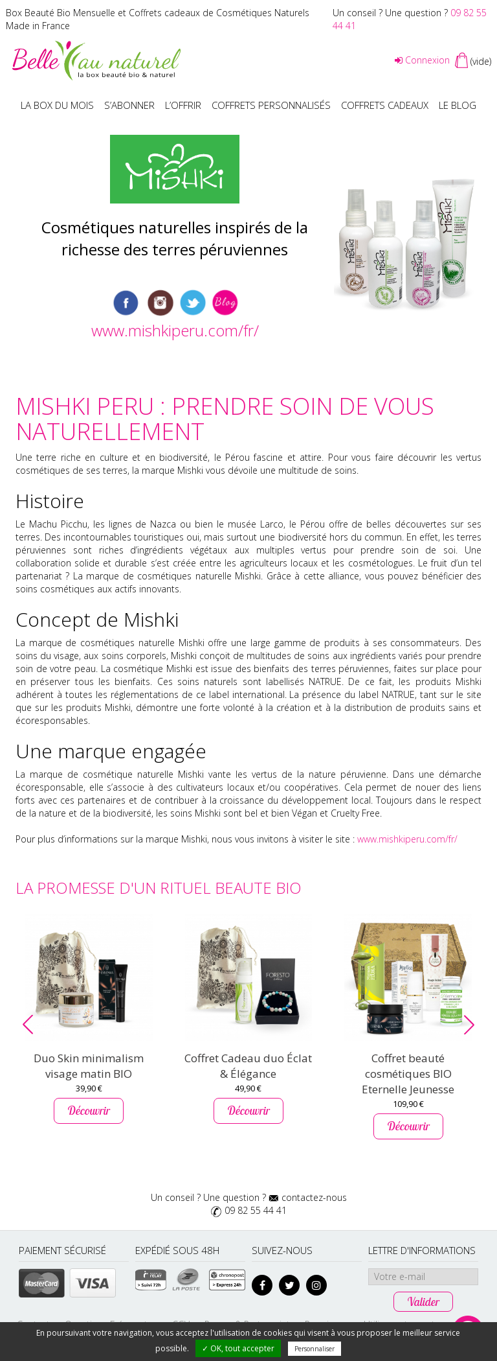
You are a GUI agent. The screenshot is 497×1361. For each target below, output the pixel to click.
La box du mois (57, 105)
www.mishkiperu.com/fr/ (175, 330)
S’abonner (129, 105)
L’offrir (183, 105)
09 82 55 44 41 (256, 1210)
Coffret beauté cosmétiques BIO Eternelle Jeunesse (408, 1074)
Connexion (422, 60)
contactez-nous (314, 1197)
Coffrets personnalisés (271, 105)
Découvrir (88, 1110)
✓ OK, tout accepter (238, 1348)
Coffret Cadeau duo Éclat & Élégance (248, 1066)
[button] (28, 1024)
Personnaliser (314, 1348)
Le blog (457, 105)
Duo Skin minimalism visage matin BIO (89, 1066)
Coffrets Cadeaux (384, 105)
